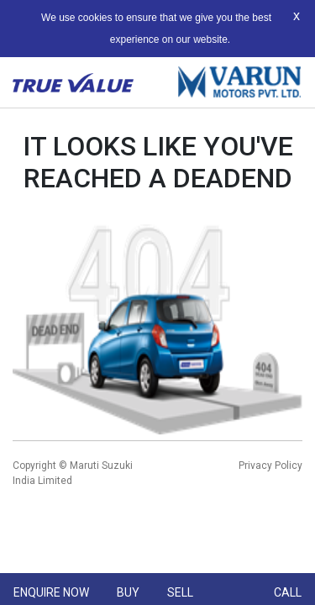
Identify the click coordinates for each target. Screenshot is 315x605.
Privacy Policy (270, 465)
